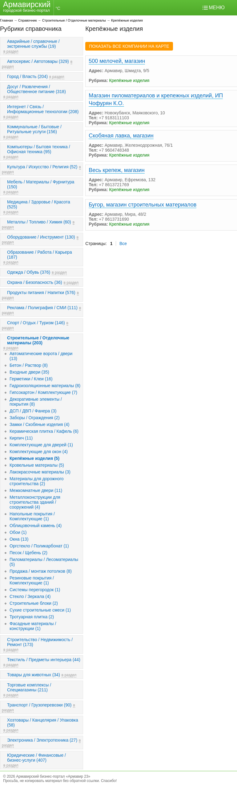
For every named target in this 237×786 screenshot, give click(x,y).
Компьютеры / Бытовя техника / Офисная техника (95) (38, 149)
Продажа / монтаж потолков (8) (41, 571)
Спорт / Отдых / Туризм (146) (36, 322)
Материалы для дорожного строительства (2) (37, 481)
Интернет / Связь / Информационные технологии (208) (43, 109)
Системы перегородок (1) (35, 589)
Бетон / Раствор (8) (29, 365)
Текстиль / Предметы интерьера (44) (43, 659)
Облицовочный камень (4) (36, 525)
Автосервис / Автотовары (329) (38, 61)
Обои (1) (18, 532)
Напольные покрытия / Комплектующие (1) (32, 516)
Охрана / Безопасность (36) (34, 282)
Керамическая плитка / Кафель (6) (44, 431)
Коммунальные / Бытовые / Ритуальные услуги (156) (34, 129)
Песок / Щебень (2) (28, 552)
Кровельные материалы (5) (37, 465)
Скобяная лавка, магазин (121, 136)
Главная (6, 20)
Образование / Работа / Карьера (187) (39, 255)
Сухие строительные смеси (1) (40, 610)
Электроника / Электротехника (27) (42, 740)
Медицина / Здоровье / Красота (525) (38, 204)
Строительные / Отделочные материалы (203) (38, 340)
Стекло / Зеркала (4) (30, 596)
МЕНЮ (217, 7)
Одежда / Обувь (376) (28, 272)
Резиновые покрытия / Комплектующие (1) (32, 580)
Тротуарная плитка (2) (32, 616)
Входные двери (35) (29, 372)
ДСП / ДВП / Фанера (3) (33, 410)
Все (123, 243)
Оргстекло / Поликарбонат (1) (39, 545)
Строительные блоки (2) (34, 603)
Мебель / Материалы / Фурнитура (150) (40, 184)
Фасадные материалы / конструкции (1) (33, 626)
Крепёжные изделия (127, 20)
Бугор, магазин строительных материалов (142, 205)
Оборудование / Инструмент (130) (41, 237)
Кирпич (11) (21, 438)
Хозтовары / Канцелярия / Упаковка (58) (42, 722)
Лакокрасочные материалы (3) (40, 471)
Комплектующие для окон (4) (39, 451)
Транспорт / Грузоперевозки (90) (39, 704)
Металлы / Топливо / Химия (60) (39, 221)
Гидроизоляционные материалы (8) (45, 385)
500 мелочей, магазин (117, 61)
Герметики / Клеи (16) (31, 378)
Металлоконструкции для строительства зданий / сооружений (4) (35, 502)
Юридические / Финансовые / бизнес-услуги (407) (36, 758)
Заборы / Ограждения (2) (35, 417)
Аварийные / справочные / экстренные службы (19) (33, 44)
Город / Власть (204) (27, 76)
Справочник (27, 20)
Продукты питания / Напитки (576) (41, 292)
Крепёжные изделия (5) (34, 458)
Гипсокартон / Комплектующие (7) (43, 392)
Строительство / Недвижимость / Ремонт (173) (40, 642)
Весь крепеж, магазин (117, 170)
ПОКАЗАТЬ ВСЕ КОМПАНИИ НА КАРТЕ (129, 46)
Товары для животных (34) (33, 674)
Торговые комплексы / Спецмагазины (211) (29, 687)
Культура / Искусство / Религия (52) (42, 166)
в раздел (10, 51)
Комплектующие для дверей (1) (41, 444)
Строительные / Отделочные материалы (74, 20)
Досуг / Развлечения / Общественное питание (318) (36, 89)
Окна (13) (19, 539)
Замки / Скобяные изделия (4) (39, 424)
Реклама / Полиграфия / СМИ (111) (42, 307)
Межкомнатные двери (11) (36, 490)
